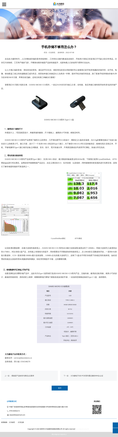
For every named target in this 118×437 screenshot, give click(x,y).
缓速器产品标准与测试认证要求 (23, 376)
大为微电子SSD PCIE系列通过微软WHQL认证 (87, 376)
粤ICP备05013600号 (82, 429)
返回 (59, 388)
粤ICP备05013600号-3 (59, 434)
